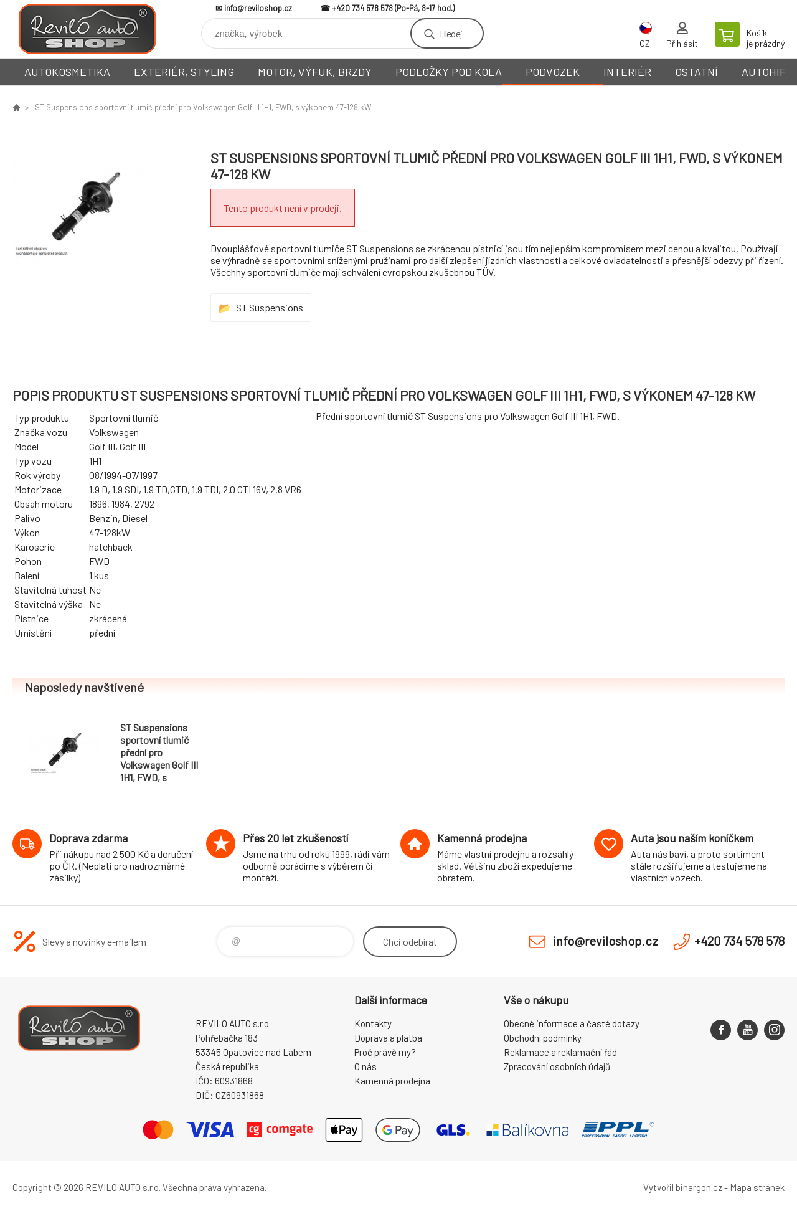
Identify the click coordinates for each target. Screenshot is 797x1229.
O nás (365, 1066)
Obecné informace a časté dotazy (571, 1023)
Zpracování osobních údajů (557, 1066)
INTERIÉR (627, 71)
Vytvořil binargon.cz (682, 1187)
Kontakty (373, 1023)
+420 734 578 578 (362, 8)
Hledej (451, 33)
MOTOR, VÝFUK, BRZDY (315, 71)
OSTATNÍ (696, 71)
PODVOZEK (553, 71)
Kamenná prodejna (392, 1080)
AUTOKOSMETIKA (67, 71)
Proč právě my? (385, 1052)
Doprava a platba (388, 1037)
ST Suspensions (269, 307)
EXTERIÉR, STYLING (184, 71)
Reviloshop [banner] (87, 29)
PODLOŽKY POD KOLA (448, 71)
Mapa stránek (757, 1187)
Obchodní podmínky (543, 1037)
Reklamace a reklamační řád (560, 1052)
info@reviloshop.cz (258, 8)
